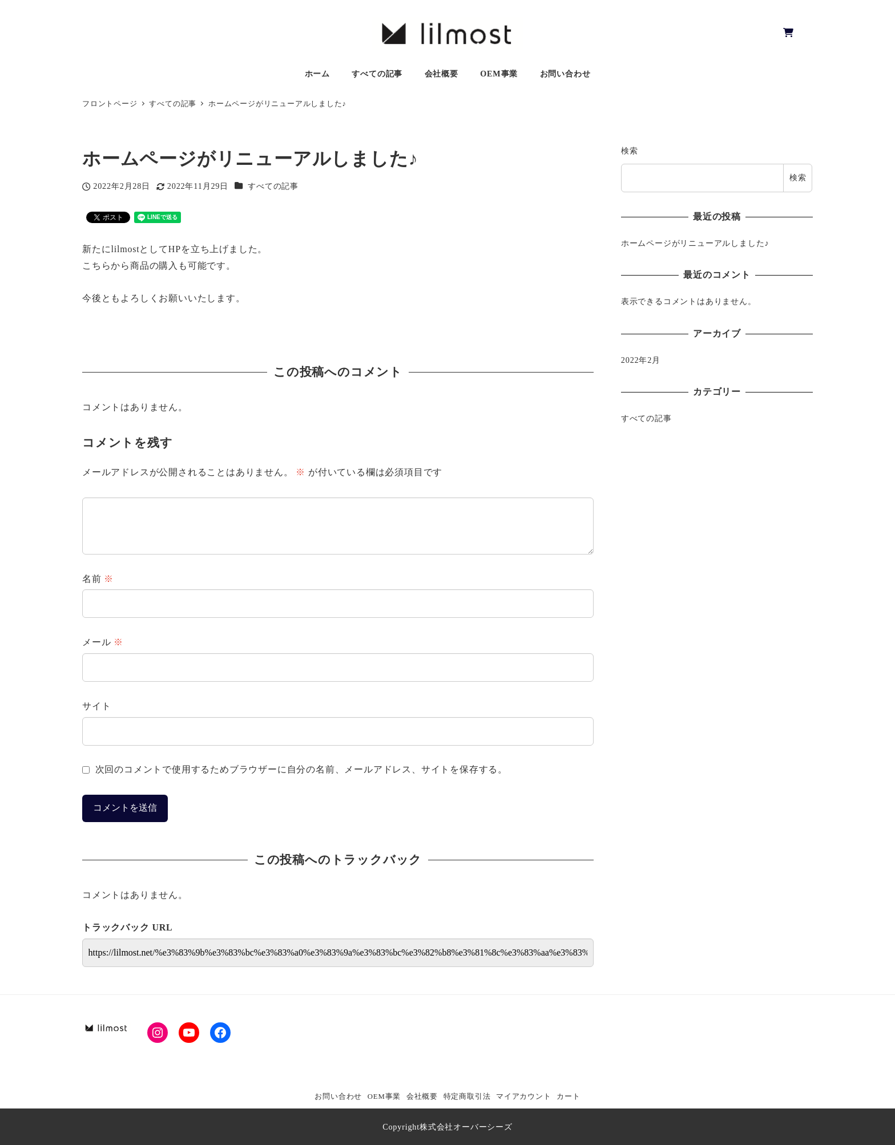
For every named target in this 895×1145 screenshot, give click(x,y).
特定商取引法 (467, 1097)
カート (568, 1097)
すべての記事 (273, 186)
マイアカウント (523, 1097)
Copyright (401, 1126)
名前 (98, 579)
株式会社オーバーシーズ (466, 1126)
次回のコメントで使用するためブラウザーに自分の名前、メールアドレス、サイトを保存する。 (301, 769)
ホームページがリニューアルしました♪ (695, 243)
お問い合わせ (338, 1097)
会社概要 (422, 1097)
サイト (96, 706)
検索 (629, 150)
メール (102, 642)
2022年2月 (640, 360)
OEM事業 (384, 1097)
